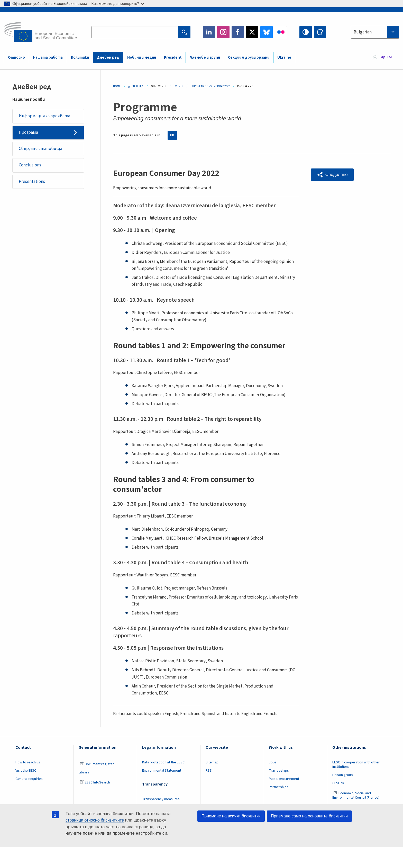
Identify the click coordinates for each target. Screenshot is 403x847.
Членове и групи (205, 57)
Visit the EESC (25, 770)
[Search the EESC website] (134, 32)
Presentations (32, 182)
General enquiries (29, 778)
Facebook (238, 32)
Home (117, 86)
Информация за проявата (44, 116)
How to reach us (27, 762)
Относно (16, 57)
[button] (332, 174)
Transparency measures (161, 799)
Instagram (223, 32)
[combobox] (375, 32)
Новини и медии (141, 57)
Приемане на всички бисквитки (231, 816)
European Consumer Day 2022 (210, 86)
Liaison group (342, 775)
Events (178, 86)
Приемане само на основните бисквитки (309, 816)
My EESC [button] (386, 57)
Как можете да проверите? (117, 3)
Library (84, 772)
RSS (209, 770)
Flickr (281, 32)
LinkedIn (209, 32)
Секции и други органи (248, 57)
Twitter (252, 32)
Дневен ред (108, 57)
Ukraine (284, 57)
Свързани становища (40, 149)
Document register (97, 764)
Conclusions (30, 165)
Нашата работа (48, 57)
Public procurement (284, 778)
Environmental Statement (161, 770)
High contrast (305, 32)
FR (172, 135)
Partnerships (278, 787)
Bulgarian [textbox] (363, 32)
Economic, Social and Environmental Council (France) (356, 795)
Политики (80, 57)
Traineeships (279, 770)
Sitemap (212, 762)
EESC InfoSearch (95, 782)
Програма (28, 132)
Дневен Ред (135, 86)
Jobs (273, 762)
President (173, 57)
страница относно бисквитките (95, 820)
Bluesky (266, 32)
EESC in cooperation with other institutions (356, 764)
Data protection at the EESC (163, 762)
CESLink (338, 783)
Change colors (320, 32)
